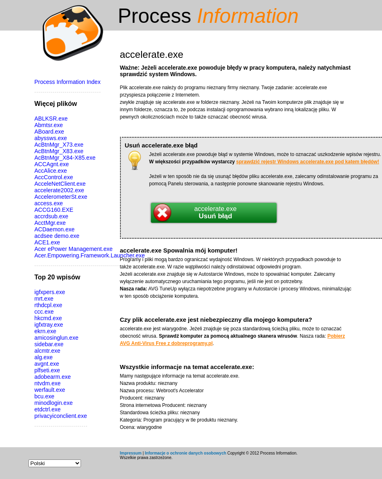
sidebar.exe (49, 344)
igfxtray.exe (49, 324)
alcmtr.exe (48, 350)
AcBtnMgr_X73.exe (59, 144)
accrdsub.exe (51, 216)
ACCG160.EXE (54, 210)
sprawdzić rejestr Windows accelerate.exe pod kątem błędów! (307, 162)
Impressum (131, 453)
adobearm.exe (53, 377)
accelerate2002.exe (59, 190)
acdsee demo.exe (57, 236)
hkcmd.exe (48, 318)
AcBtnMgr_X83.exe (59, 151)
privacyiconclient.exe (61, 416)
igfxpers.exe (50, 292)
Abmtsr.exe (49, 125)
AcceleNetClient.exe (60, 183)
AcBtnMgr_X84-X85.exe (65, 157)
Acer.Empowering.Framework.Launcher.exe (90, 255)
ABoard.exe (49, 131)
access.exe (49, 203)
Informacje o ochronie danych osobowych (185, 453)
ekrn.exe (46, 331)
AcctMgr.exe (50, 223)
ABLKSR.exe (51, 118)
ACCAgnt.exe (52, 164)
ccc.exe (44, 311)
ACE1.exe (47, 242)
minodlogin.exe (54, 403)
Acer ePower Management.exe (74, 249)
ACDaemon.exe (55, 229)
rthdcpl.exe (48, 305)
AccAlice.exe (51, 170)
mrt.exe (44, 298)
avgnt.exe (47, 363)
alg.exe (44, 357)
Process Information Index (68, 82)
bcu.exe (45, 396)
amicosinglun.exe (57, 337)
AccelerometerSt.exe (61, 196)
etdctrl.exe (48, 409)
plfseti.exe (47, 370)
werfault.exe (50, 390)
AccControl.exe (54, 177)
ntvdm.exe (48, 383)
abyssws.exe (51, 138)
